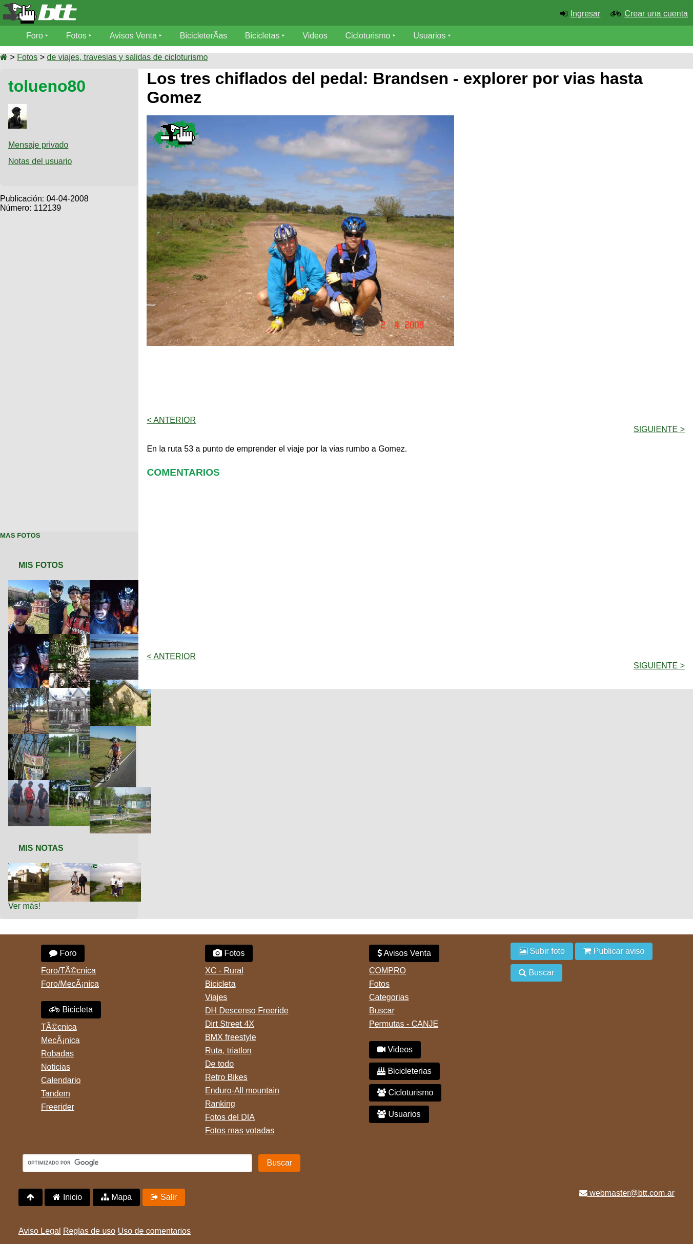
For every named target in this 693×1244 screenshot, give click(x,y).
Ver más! (24, 906)
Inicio (67, 1197)
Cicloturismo (367, 35)
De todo (219, 1063)
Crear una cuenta (656, 13)
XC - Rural (224, 970)
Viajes (216, 997)
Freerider (57, 1107)
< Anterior (171, 420)
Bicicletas (263, 35)
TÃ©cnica (59, 1027)
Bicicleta (71, 1009)
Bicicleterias (404, 1071)
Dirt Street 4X (229, 1023)
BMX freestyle (230, 1037)
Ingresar (585, 13)
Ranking (220, 1103)
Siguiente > (659, 429)
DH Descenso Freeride (247, 1010)
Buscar (382, 1010)
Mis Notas (41, 848)
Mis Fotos (41, 565)
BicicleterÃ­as (203, 35)
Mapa (116, 1197)
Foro (34, 35)
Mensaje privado (38, 144)
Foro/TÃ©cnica (68, 970)
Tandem (55, 1093)
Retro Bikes (226, 1077)
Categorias (389, 997)
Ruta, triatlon (228, 1050)
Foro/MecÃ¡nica (70, 984)
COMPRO (387, 970)
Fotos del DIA (230, 1117)
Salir (164, 1197)
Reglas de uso (89, 1231)
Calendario (60, 1080)
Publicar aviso (613, 951)
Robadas (57, 1053)
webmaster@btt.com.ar (627, 1193)
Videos (315, 35)
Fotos (76, 35)
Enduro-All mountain (242, 1090)
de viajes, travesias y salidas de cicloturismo (127, 57)
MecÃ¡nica (60, 1040)
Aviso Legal (39, 1231)
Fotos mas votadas (239, 1130)
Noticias (55, 1067)
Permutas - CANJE (403, 1023)
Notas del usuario (40, 161)
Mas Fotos (20, 535)
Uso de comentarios (154, 1231)
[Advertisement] (69, 366)
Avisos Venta (133, 35)
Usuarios (429, 35)
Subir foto (542, 951)
